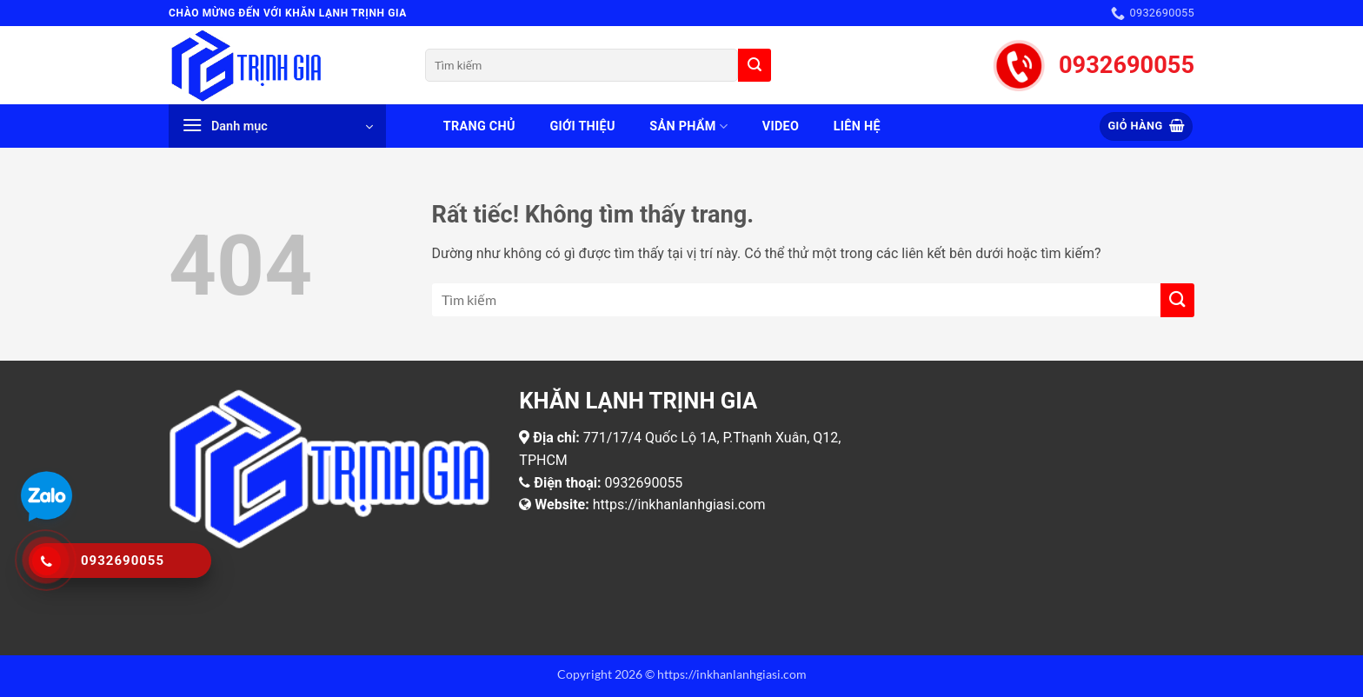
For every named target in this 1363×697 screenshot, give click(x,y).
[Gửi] (754, 65)
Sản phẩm (688, 126)
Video (780, 126)
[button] (277, 126)
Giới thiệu (582, 126)
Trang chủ (479, 126)
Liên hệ (857, 126)
